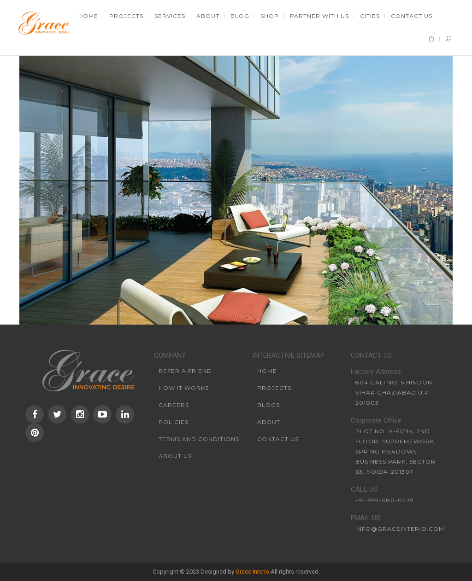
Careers (174, 404)
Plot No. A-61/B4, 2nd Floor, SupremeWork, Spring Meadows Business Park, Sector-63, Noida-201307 (396, 451)
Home (267, 370)
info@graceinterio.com (399, 528)
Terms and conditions (199, 439)
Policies (174, 421)
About (268, 421)
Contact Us (278, 439)
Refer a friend (185, 370)
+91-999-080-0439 (384, 500)
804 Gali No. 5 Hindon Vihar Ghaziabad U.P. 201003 (393, 392)
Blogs (268, 404)
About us (175, 456)
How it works (184, 387)
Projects (274, 387)
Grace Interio (252, 571)
